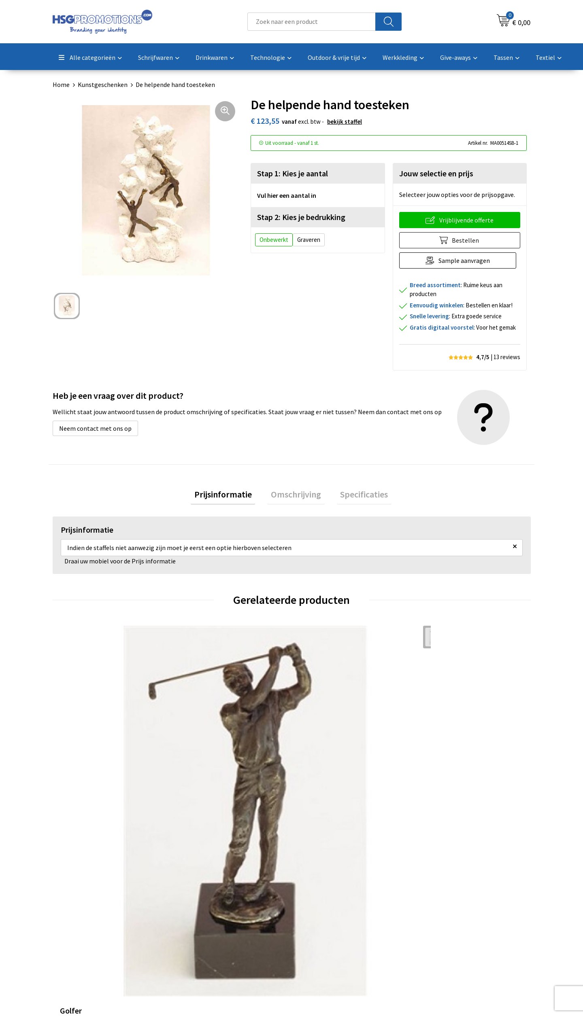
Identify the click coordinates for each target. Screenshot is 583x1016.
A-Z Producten (203, 915)
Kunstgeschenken (103, 84)
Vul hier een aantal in (286, 195)
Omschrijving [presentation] (296, 496)
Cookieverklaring (443, 903)
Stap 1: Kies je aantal (292, 173)
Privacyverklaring (444, 915)
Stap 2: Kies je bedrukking (301, 217)
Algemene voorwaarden (452, 891)
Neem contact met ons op (95, 428)
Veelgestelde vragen (211, 903)
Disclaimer (434, 928)
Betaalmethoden (325, 903)
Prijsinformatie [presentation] (230, 496)
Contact (313, 891)
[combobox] (311, 22)
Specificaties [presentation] (357, 496)
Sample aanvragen (466, 260)
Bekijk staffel (344, 121)
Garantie (314, 915)
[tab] (230, 496)
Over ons (195, 891)
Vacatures (315, 928)
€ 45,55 (81, 762)
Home (61, 84)
